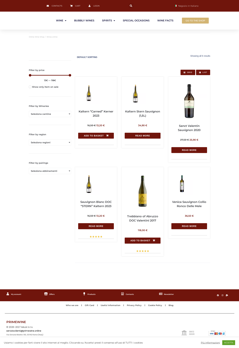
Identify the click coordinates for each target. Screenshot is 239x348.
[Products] (84, 293)
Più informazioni (210, 342)
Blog (173, 306)
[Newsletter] (160, 293)
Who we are (70, 306)
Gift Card (88, 306)
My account (18, 293)
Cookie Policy (157, 306)
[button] (131, 5)
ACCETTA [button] (228, 342)
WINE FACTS (165, 20)
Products (93, 293)
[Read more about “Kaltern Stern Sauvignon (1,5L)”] (142, 118)
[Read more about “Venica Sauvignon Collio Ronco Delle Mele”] (189, 208)
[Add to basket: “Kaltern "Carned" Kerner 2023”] (96, 118)
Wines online (52, 37)
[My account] (7, 293)
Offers (52, 293)
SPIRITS (108, 20)
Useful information (110, 306)
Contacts (131, 293)
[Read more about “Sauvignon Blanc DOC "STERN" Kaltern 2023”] (96, 208)
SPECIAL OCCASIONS (136, 20)
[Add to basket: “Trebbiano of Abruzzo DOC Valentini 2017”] (142, 240)
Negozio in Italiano (187, 6)
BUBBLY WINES (84, 20)
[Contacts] (122, 293)
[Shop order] (96, 57)
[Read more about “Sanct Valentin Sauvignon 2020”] (189, 150)
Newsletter (170, 293)
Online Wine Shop (36, 37)
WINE (61, 20)
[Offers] (46, 293)
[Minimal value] (50, 75)
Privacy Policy (135, 306)
